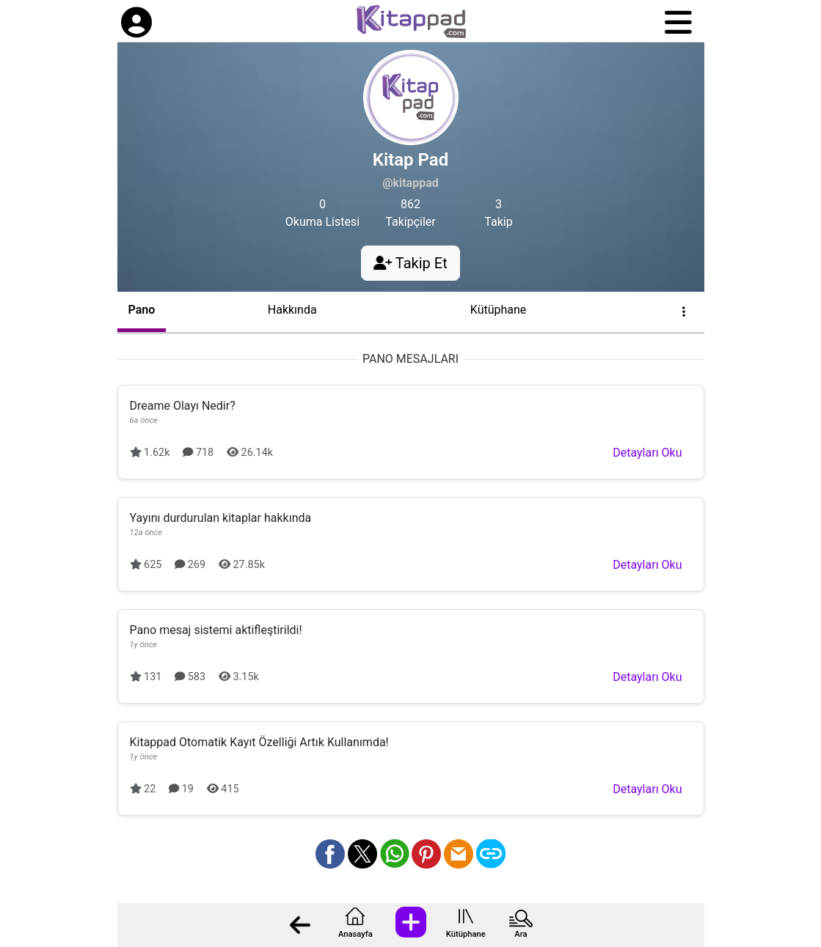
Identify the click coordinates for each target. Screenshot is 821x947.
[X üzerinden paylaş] (362, 854)
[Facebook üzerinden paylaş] (330, 854)
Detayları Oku (647, 453)
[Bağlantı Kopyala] (491, 854)
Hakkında (292, 310)
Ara (520, 934)
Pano (142, 310)
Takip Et (410, 263)
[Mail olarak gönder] (458, 854)
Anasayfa (355, 934)
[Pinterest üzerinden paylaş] (426, 854)
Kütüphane (466, 934)
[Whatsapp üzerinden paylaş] (394, 854)
